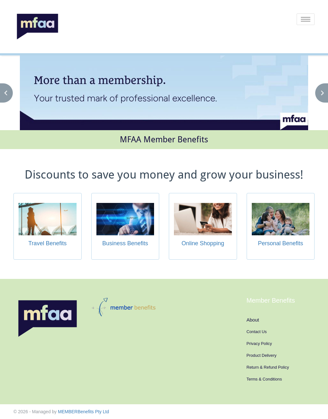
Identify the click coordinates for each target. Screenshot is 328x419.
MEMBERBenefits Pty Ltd (83, 411)
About (253, 320)
